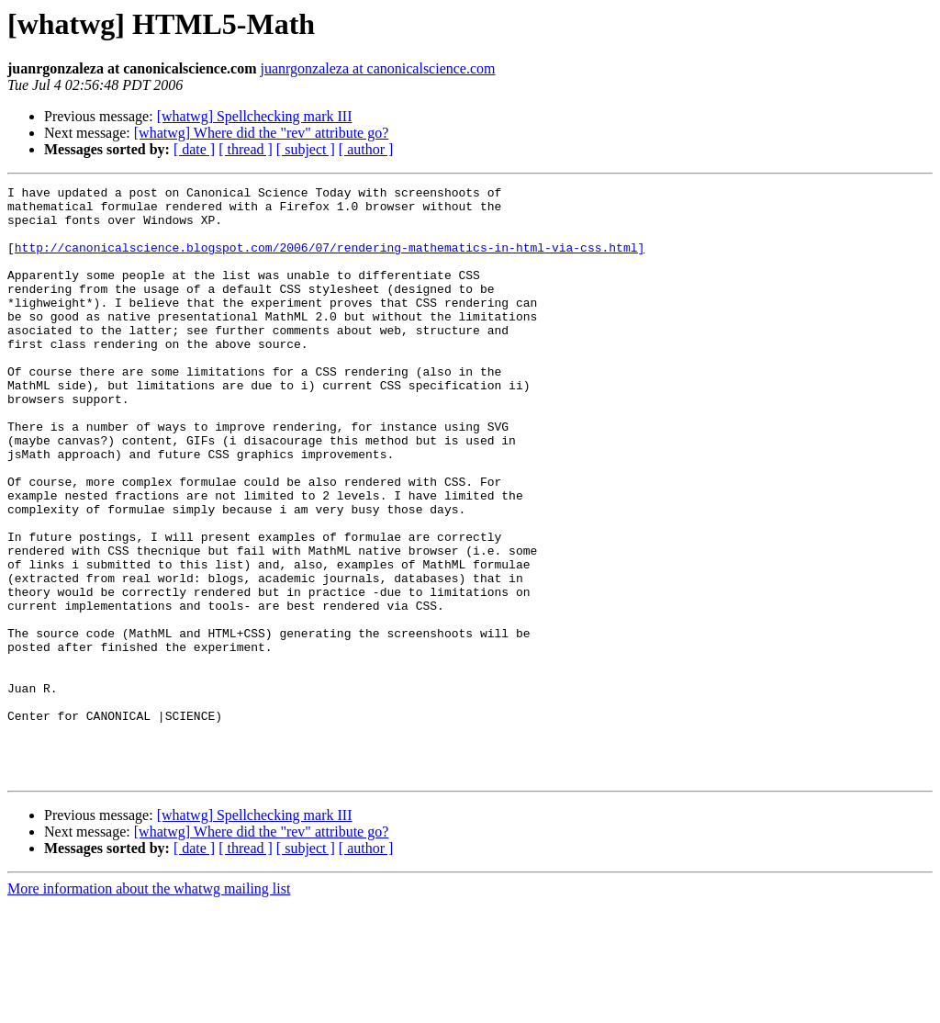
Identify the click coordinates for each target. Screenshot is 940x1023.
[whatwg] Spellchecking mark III (254, 116)
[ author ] (366, 149)
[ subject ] (305, 149)
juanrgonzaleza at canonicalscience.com (378, 68)
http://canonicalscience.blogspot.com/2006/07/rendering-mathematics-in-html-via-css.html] (329, 261)
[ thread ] (245, 149)
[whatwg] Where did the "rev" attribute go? (261, 133)
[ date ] (194, 149)
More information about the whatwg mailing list (148, 1007)
